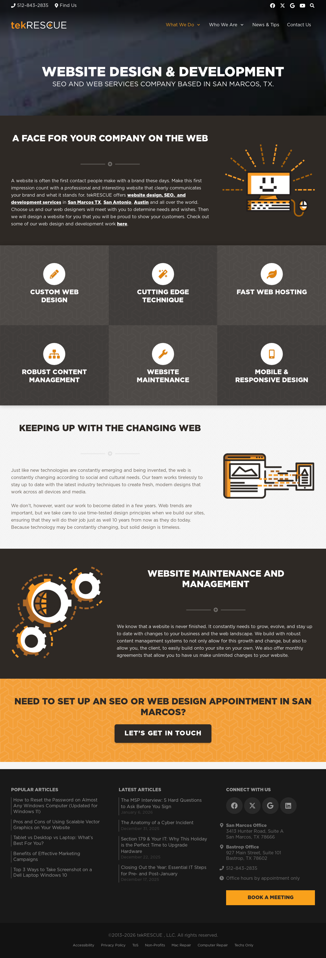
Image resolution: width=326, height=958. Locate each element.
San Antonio (117, 202)
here (122, 224)
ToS (135, 945)
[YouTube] (302, 6)
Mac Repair (181, 945)
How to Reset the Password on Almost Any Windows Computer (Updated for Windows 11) (55, 806)
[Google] (292, 6)
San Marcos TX (84, 202)
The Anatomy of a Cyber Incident (157, 823)
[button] (197, 25)
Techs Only (243, 945)
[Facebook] (273, 6)
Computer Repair (213, 945)
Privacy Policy (113, 945)
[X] (283, 6)
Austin (141, 202)
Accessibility (83, 945)
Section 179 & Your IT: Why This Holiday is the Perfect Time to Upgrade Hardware (164, 845)
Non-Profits (155, 945)
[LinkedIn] (288, 805)
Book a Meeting (271, 897)
